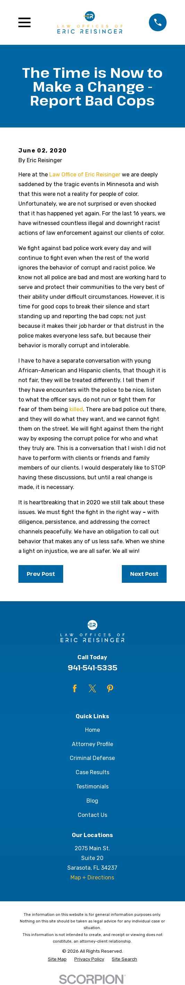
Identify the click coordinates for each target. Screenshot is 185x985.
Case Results (92, 772)
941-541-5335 (92, 667)
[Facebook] (74, 688)
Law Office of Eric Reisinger (84, 174)
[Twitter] (92, 688)
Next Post (144, 574)
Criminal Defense (92, 758)
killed (76, 409)
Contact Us (92, 815)
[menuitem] (57, 959)
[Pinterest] (110, 688)
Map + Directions (92, 877)
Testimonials (92, 786)
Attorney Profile (92, 744)
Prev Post (41, 574)
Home (92, 730)
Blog (92, 800)
